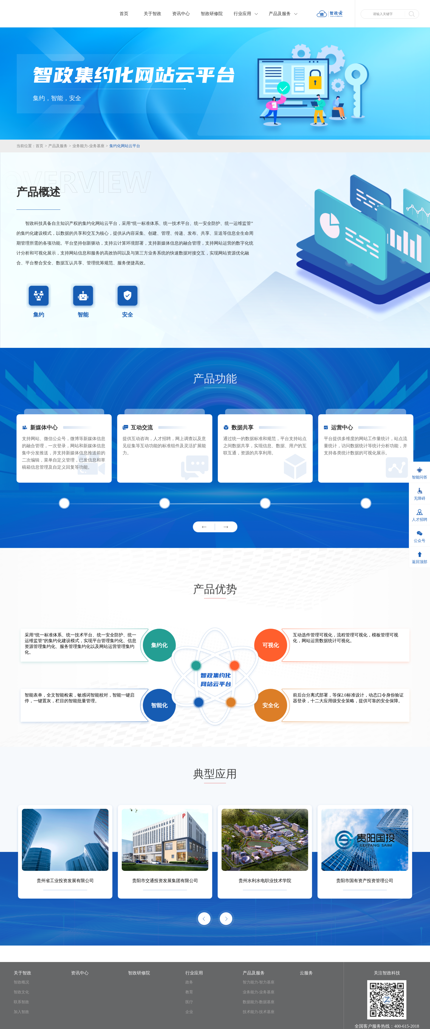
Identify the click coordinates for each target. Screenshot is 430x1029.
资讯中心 (181, 13)
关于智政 (152, 13)
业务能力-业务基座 (90, 146)
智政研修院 (212, 13)
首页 (124, 13)
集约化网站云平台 (124, 146)
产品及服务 (283, 13)
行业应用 (246, 13)
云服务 (306, 1021)
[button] (204, 527)
